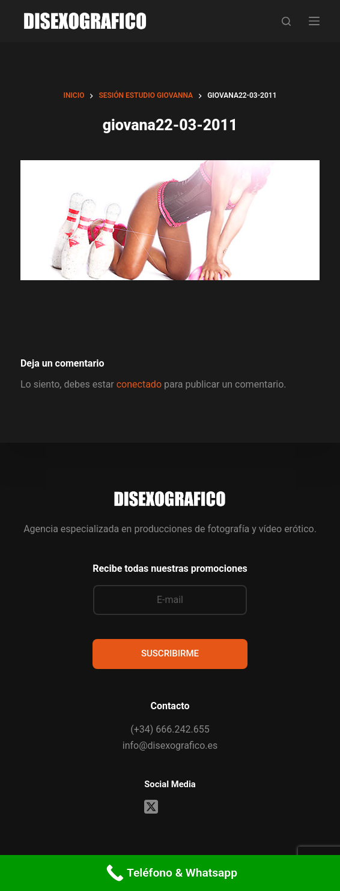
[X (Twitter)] (151, 807)
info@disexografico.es (170, 745)
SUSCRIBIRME (170, 653)
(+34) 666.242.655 (169, 729)
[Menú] (314, 21)
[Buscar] (286, 21)
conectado (139, 384)
